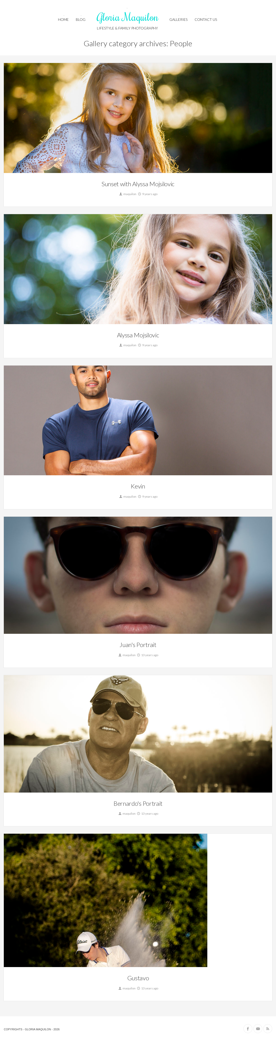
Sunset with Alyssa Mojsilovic (138, 183)
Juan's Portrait (138, 644)
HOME (63, 19)
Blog (80, 19)
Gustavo (138, 978)
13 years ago (147, 655)
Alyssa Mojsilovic (138, 335)
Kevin (138, 486)
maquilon (127, 194)
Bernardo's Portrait (138, 803)
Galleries (178, 19)
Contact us (206, 19)
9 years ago (147, 194)
